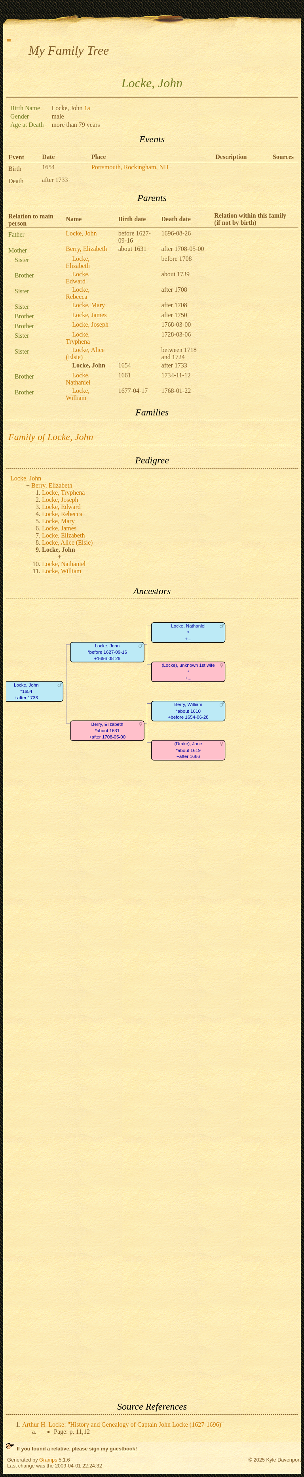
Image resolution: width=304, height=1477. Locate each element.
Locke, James (89, 315)
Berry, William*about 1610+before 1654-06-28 (188, 711)
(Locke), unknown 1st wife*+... (188, 672)
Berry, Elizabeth (86, 248)
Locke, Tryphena (78, 338)
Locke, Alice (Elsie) (67, 542)
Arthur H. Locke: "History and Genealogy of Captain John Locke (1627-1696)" (123, 1424)
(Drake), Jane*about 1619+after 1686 (188, 750)
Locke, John (81, 233)
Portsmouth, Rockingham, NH (130, 167)
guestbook (122, 1449)
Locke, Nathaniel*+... (188, 633)
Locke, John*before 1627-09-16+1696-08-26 (107, 652)
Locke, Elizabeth (77, 262)
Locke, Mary (88, 305)
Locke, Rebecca (77, 293)
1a (87, 108)
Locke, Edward (77, 278)
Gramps (48, 1460)
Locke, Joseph (90, 324)
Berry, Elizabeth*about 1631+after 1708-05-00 (107, 730)
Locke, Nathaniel (78, 379)
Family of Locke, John (50, 437)
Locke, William (77, 394)
